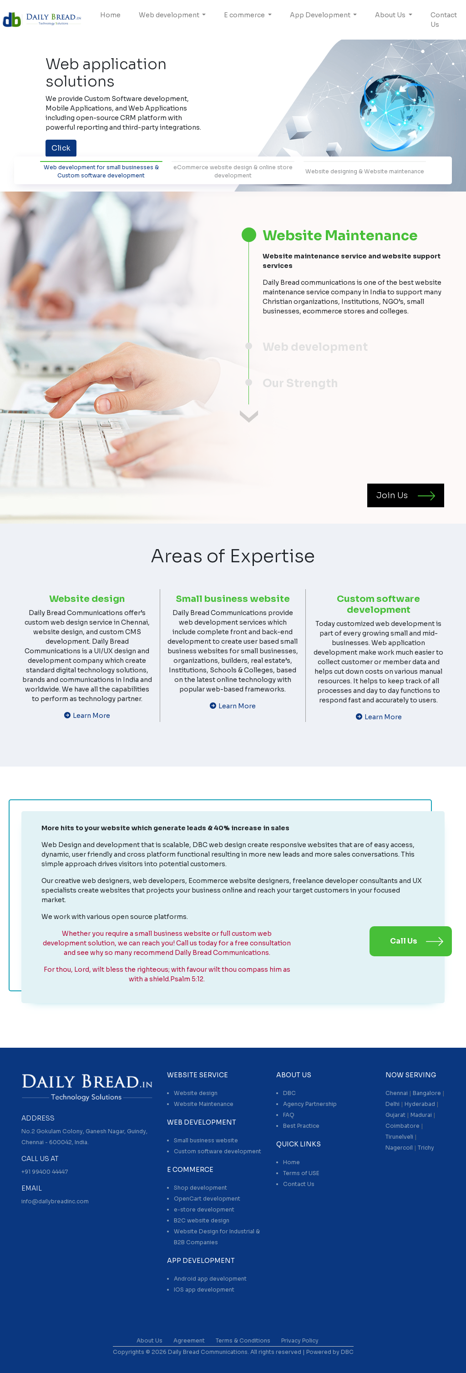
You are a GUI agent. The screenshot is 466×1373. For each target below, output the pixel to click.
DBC (289, 1093)
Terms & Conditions (243, 1340)
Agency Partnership (310, 1103)
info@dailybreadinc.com (55, 1201)
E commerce (245, 15)
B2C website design (201, 1220)
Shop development (200, 1187)
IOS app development (204, 1289)
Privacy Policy (300, 1340)
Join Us (392, 495)
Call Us (403, 941)
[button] (35, 112)
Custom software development (217, 1151)
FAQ (288, 1114)
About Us (391, 15)
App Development (321, 15)
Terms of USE (301, 1173)
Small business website (206, 1140)
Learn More (91, 716)
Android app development (210, 1278)
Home (110, 15)
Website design (196, 1093)
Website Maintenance (203, 1103)
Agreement (189, 1340)
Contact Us (444, 20)
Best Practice (301, 1125)
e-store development (204, 1209)
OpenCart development (207, 1198)
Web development (170, 15)
